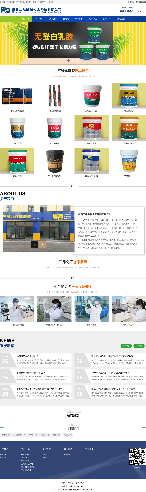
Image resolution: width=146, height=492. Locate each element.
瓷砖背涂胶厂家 (19, 436)
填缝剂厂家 (6, 436)
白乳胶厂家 (67, 436)
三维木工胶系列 (27, 465)
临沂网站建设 (88, 491)
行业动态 (139, 346)
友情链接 (73, 429)
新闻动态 (93, 19)
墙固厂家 (56, 436)
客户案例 (68, 450)
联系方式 (3, 459)
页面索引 (89, 450)
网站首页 (25, 19)
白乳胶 (66, 19)
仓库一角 (107, 19)
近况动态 (47, 450)
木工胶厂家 (33, 436)
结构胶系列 (25, 462)
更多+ (73, 186)
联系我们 (121, 19)
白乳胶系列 (25, 455)
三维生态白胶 (26, 471)
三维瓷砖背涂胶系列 (28, 468)
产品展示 (53, 19)
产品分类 (25, 450)
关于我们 (39, 19)
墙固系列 (79, 19)
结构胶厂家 (45, 436)
